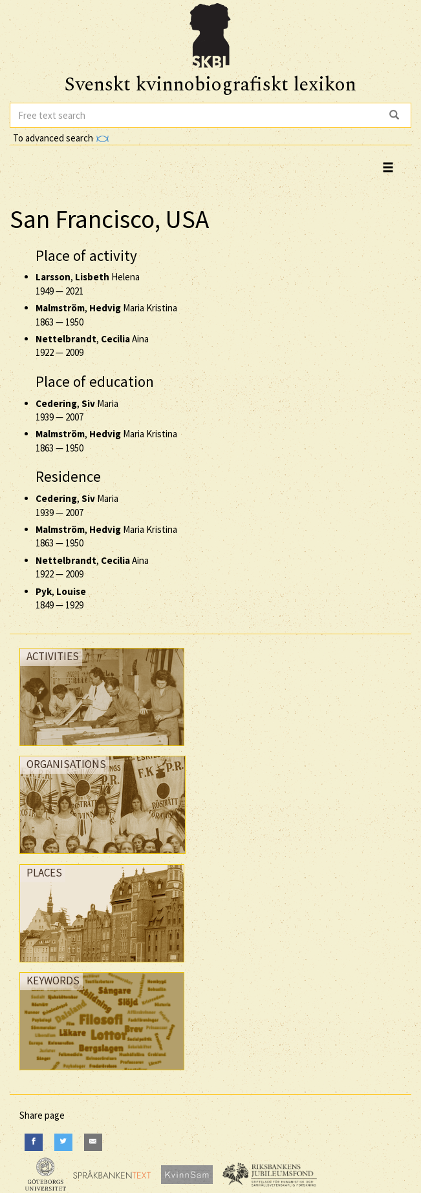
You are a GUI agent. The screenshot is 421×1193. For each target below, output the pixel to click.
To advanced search (61, 138)
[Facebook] (34, 1142)
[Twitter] (63, 1142)
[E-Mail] (93, 1142)
